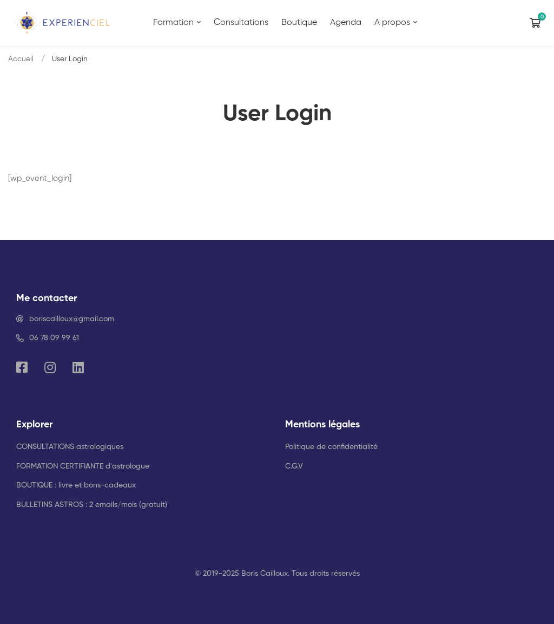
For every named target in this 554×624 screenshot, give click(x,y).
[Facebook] (22, 367)
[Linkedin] (78, 367)
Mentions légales (322, 425)
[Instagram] (50, 367)
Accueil (21, 59)
